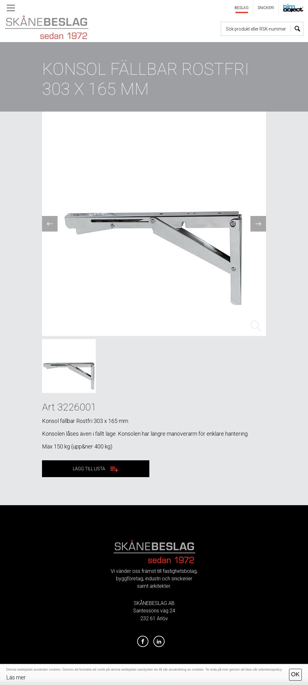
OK (295, 674)
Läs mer (16, 677)
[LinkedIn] (159, 641)
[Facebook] (143, 641)
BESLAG (242, 8)
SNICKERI (266, 8)
